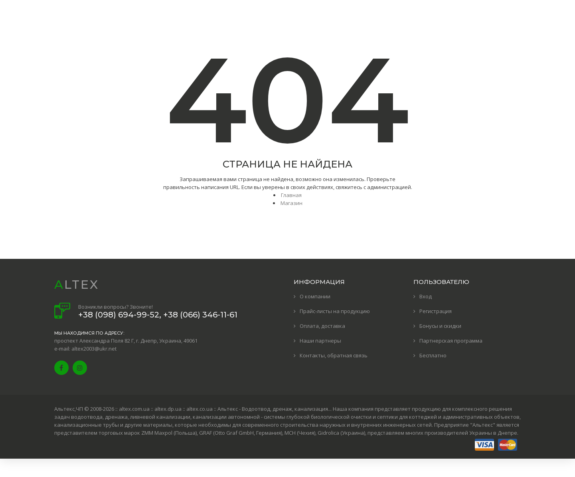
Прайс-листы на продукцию (335, 311)
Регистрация (435, 311)
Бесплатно (433, 355)
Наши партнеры (320, 340)
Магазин (291, 203)
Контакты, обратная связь (334, 355)
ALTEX (76, 284)
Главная (291, 195)
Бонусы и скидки (440, 325)
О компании (315, 296)
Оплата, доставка (322, 325)
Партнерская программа (450, 340)
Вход (425, 296)
